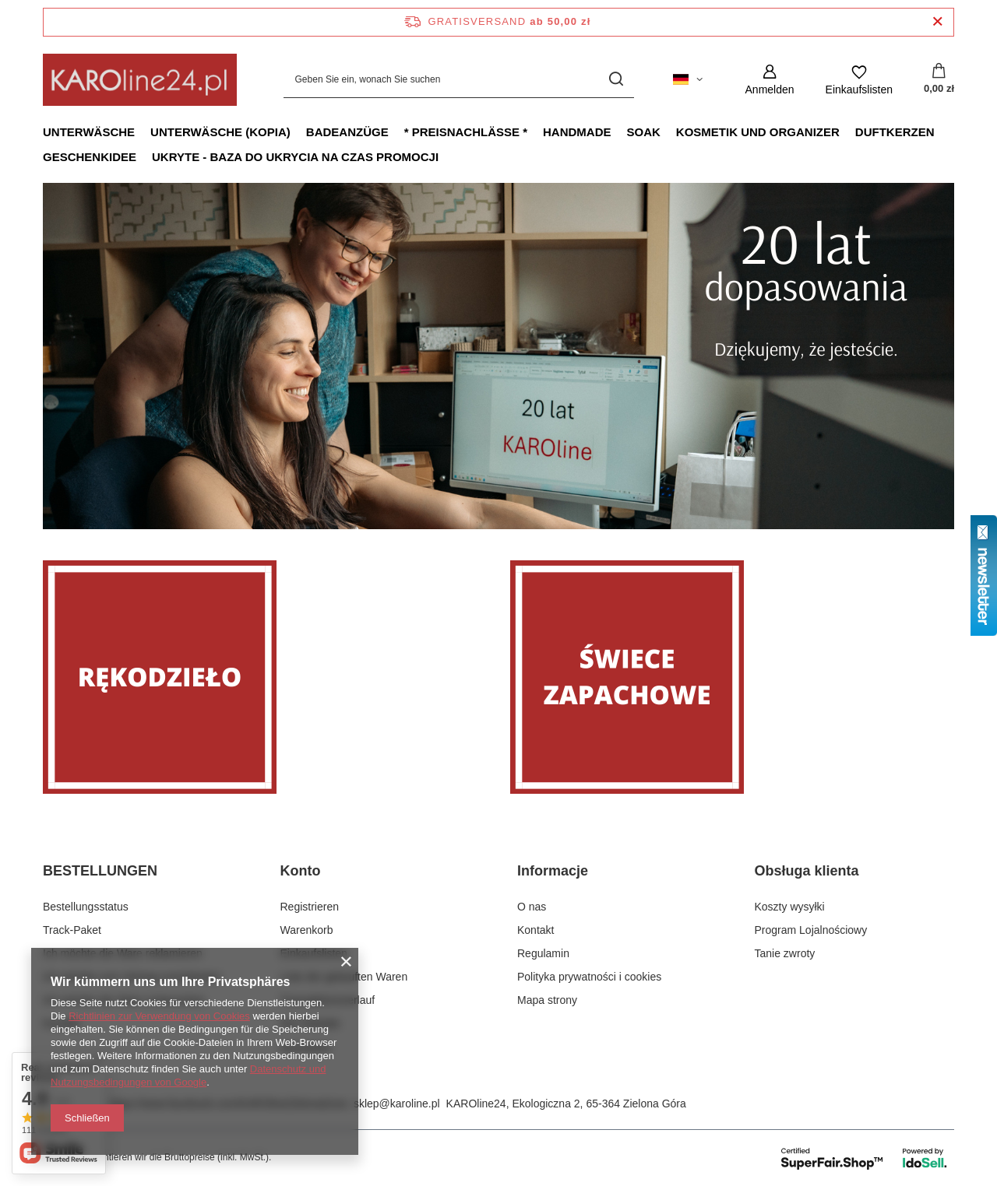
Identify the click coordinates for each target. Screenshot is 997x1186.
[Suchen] (616, 79)
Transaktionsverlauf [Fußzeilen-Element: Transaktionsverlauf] (327, 1000)
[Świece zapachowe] (732, 677)
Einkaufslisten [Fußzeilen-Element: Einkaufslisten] (313, 953)
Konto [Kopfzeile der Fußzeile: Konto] (300, 871)
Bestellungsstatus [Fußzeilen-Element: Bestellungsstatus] (86, 906)
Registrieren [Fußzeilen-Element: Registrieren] (309, 906)
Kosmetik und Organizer (758, 132)
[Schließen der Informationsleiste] (937, 22)
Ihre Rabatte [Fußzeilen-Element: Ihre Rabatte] (310, 1023)
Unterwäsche (89, 132)
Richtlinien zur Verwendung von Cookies (159, 1016)
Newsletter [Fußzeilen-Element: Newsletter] (306, 1047)
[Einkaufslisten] (859, 79)
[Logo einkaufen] (140, 80)
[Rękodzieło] (265, 677)
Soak (644, 132)
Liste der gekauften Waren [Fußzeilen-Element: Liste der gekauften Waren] (344, 976)
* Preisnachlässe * (465, 132)
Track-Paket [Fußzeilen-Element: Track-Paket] (72, 930)
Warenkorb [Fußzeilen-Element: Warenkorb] (306, 930)
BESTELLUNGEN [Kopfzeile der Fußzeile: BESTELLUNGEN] (100, 871)
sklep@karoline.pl (397, 1103)
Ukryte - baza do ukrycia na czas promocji (295, 156)
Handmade (577, 132)
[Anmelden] (769, 79)
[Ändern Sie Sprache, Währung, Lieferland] (688, 79)
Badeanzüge (347, 132)
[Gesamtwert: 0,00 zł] (939, 79)
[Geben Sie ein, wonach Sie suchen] (459, 79)
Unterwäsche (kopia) (220, 132)
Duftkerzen (895, 132)
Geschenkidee (89, 156)
